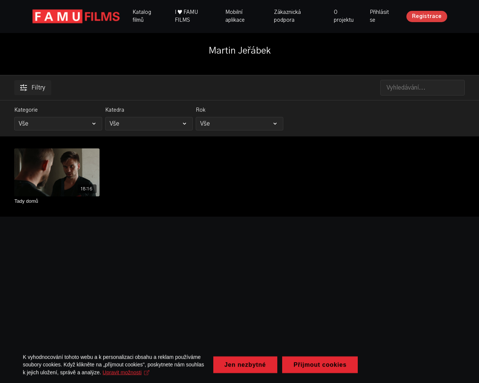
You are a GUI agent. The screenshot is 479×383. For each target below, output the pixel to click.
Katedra (114, 110)
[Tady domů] (57, 201)
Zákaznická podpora (287, 16)
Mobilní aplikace (235, 16)
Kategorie (26, 110)
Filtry (32, 87)
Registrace (427, 16)
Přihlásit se (379, 16)
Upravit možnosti (231, 376)
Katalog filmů (141, 16)
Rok (200, 110)
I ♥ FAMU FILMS (186, 16)
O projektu (344, 16)
